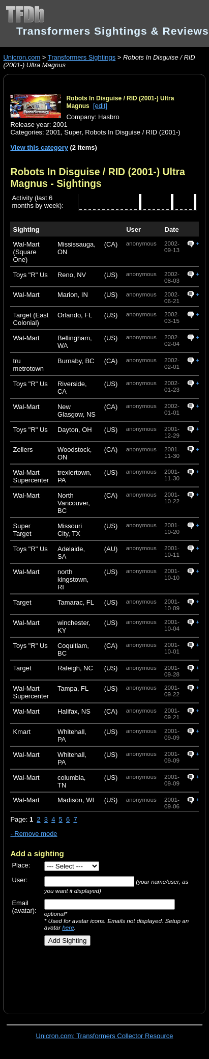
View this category (39, 147)
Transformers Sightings (81, 57)
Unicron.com (21, 57)
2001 (53, 132)
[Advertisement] (100, 976)
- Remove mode (33, 833)
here (68, 927)
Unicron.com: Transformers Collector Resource (104, 1036)
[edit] (100, 106)
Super (72, 132)
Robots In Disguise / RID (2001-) (132, 132)
